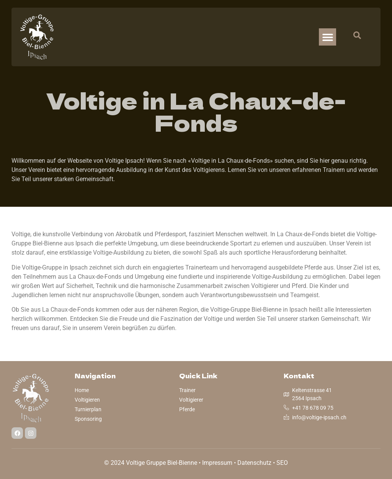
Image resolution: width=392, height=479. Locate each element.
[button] (327, 37)
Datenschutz (254, 462)
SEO (282, 462)
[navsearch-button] (353, 37)
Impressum (217, 462)
